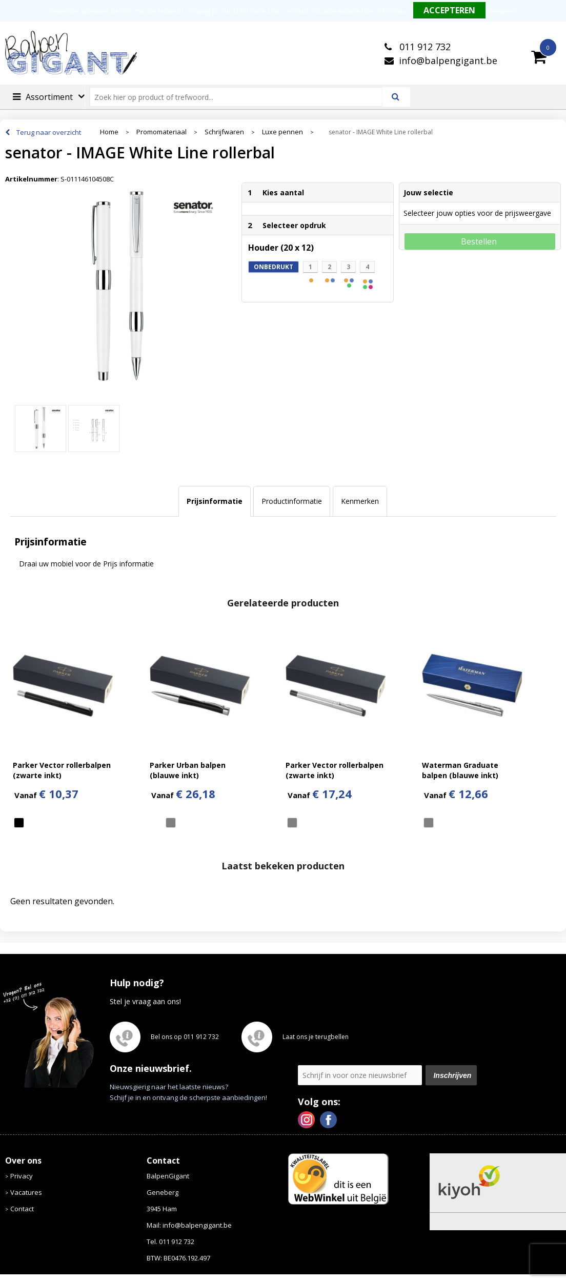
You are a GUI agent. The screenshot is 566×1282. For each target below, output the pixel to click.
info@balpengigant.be (448, 60)
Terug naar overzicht (48, 132)
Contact (22, 1208)
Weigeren (503, 11)
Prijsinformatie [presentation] (214, 501)
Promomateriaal (161, 132)
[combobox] (240, 97)
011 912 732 (424, 46)
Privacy (21, 1176)
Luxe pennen (282, 132)
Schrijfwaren (224, 132)
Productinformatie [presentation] (291, 501)
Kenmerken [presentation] (360, 501)
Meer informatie (384, 11)
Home (109, 132)
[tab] (214, 501)
